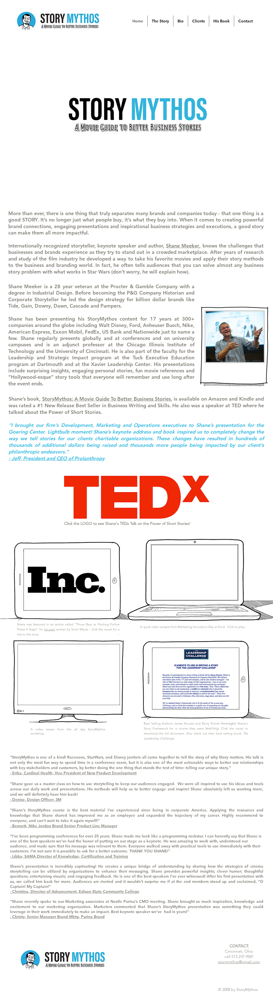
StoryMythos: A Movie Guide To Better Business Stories (106, 399)
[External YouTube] (194, 572)
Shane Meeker (182, 246)
